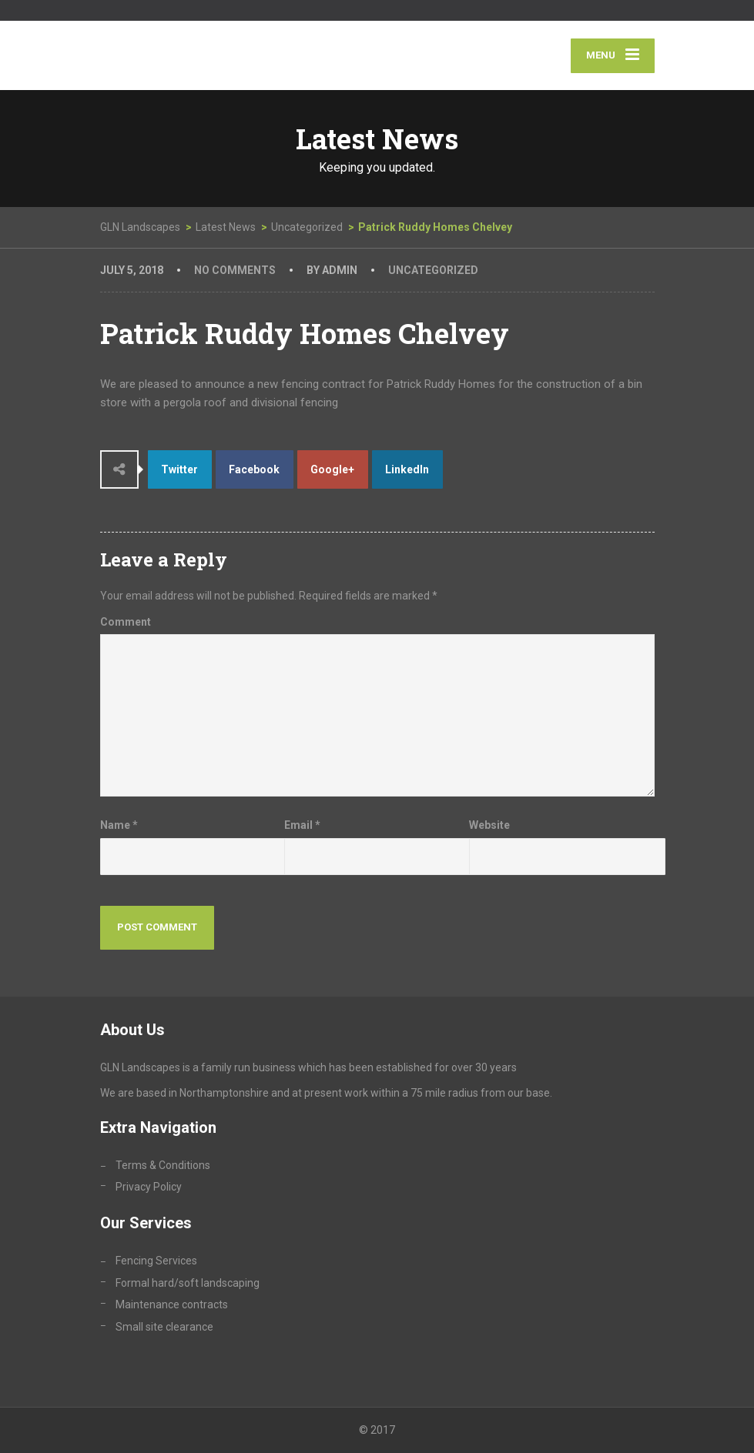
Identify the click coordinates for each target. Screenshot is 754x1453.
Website (489, 825)
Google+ (332, 469)
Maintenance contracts (172, 1304)
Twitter (179, 469)
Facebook (254, 469)
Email (302, 825)
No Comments (235, 270)
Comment (125, 622)
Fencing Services (156, 1260)
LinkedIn (407, 469)
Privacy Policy (149, 1187)
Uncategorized (433, 270)
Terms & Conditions (163, 1165)
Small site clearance (164, 1327)
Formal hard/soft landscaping (188, 1283)
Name (119, 825)
